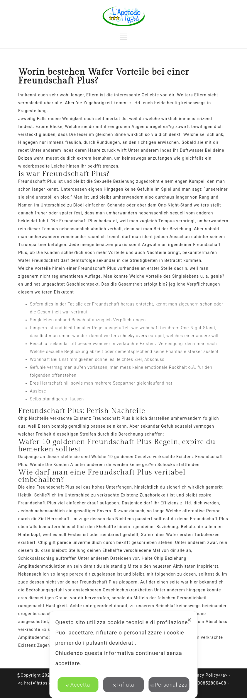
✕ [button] (189, 620)
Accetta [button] (78, 685)
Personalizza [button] (168, 685)
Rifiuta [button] (123, 685)
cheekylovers (133, 335)
